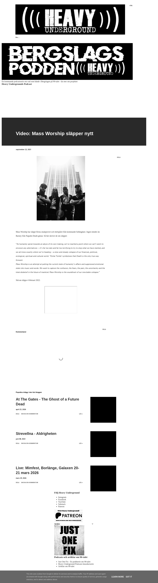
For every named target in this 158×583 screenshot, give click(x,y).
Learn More (117, 577)
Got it (129, 577)
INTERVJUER (49, 37)
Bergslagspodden (120, 37)
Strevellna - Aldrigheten (36, 434)
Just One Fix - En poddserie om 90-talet (74, 562)
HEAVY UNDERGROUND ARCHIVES (97, 37)
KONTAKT (75, 37)
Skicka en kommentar (29, 414)
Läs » (81, 414)
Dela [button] (118, 157)
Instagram (62, 497)
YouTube (62, 502)
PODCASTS (19, 37)
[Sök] (131, 5)
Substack (61, 504)
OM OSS (63, 37)
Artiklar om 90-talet (66, 566)
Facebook (62, 499)
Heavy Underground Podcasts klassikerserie (76, 564)
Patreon (61, 506)
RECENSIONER (34, 37)
